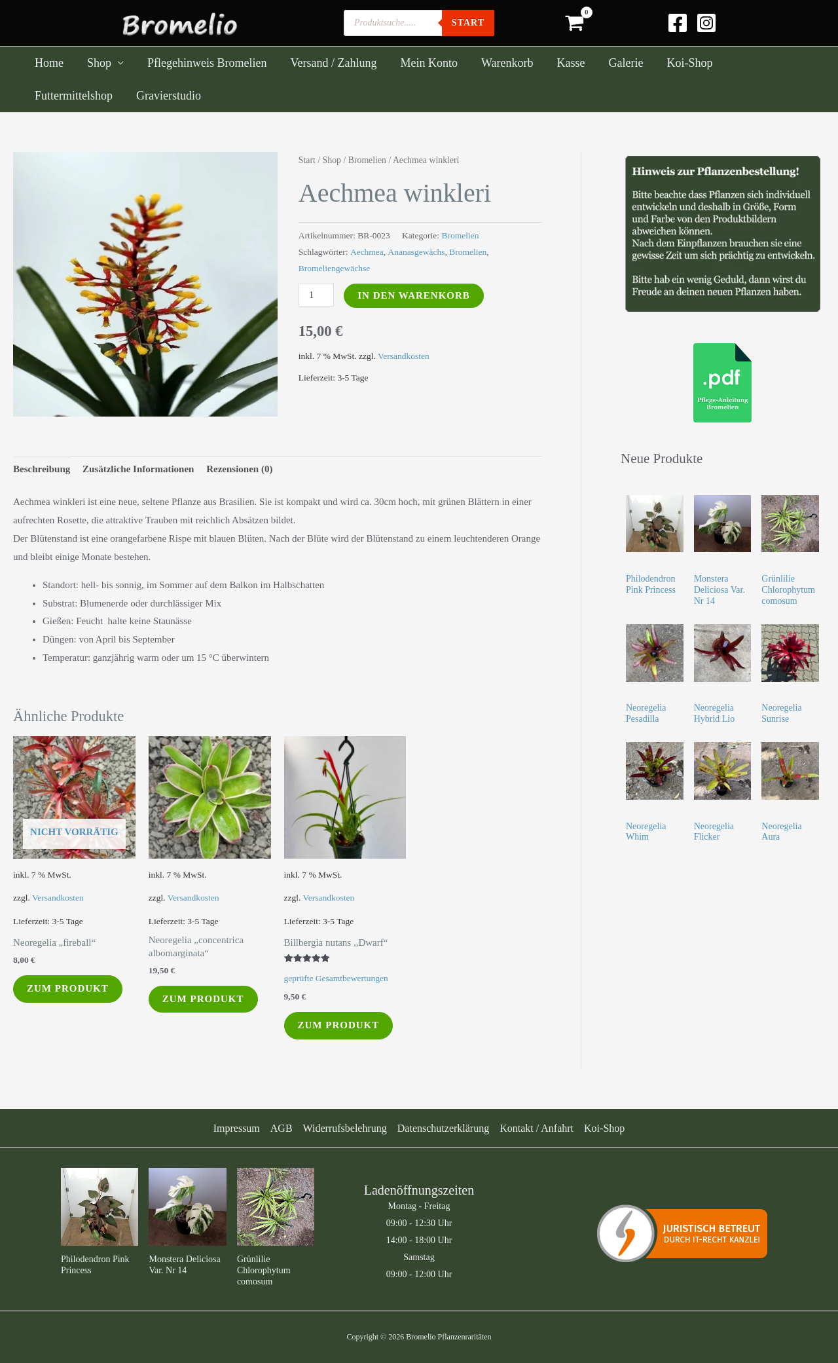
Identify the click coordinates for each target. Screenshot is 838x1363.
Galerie (625, 62)
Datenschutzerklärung (443, 1128)
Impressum (236, 1128)
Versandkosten (403, 356)
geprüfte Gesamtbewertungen (336, 978)
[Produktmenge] (316, 295)
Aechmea (367, 252)
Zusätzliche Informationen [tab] (138, 469)
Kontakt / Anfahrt (537, 1128)
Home (49, 62)
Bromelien (367, 160)
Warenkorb (507, 62)
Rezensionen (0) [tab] (239, 469)
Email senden (704, 1237)
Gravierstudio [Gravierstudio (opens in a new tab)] (168, 95)
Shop (99, 62)
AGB (281, 1128)
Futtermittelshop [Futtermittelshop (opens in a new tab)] (74, 95)
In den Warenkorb (413, 295)
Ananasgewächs (416, 252)
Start (307, 160)
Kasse (570, 62)
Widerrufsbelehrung (345, 1128)
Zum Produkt (68, 988)
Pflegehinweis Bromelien (206, 62)
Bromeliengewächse (334, 268)
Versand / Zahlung (333, 62)
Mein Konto (429, 62)
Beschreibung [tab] (41, 469)
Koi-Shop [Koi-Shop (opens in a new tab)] (689, 62)
